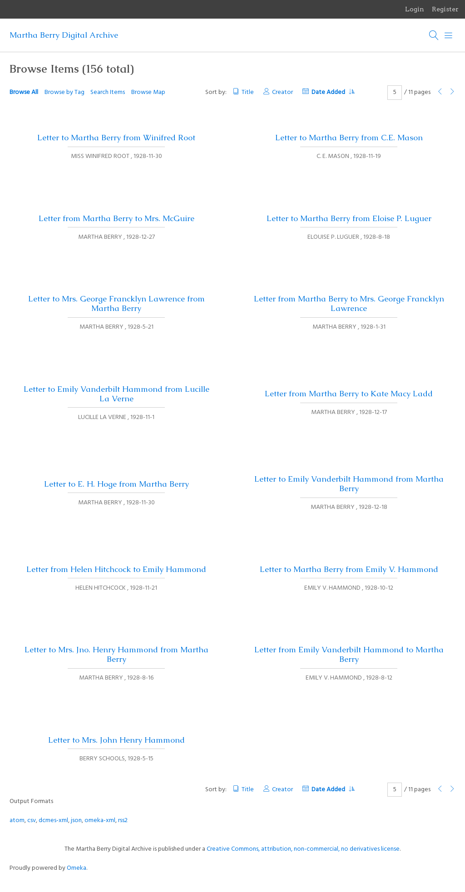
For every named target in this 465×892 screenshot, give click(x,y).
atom (17, 820)
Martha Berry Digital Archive (64, 35)
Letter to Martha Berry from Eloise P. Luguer (349, 218)
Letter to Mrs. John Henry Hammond (116, 740)
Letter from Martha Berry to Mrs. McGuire (116, 218)
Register (445, 9)
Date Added (333, 92)
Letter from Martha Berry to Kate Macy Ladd (349, 394)
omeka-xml (99, 820)
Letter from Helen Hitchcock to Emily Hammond (116, 569)
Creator (282, 92)
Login (414, 9)
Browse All (24, 92)
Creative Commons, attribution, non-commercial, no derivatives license (303, 849)
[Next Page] (452, 92)
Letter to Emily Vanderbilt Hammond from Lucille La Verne (116, 394)
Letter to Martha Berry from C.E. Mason (349, 138)
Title (248, 92)
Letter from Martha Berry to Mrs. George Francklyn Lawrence (349, 303)
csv (31, 820)
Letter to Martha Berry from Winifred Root (116, 138)
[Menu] (448, 35)
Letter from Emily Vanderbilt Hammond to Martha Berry (349, 654)
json (76, 820)
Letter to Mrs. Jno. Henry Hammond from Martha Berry (116, 654)
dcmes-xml (53, 820)
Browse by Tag (64, 92)
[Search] (434, 35)
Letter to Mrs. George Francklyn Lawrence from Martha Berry (116, 303)
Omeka (76, 868)
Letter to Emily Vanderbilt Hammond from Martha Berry (349, 483)
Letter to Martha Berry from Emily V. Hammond (349, 569)
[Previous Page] (440, 92)
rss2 (123, 820)
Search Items (107, 92)
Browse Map (148, 92)
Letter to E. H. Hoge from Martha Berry (116, 484)
